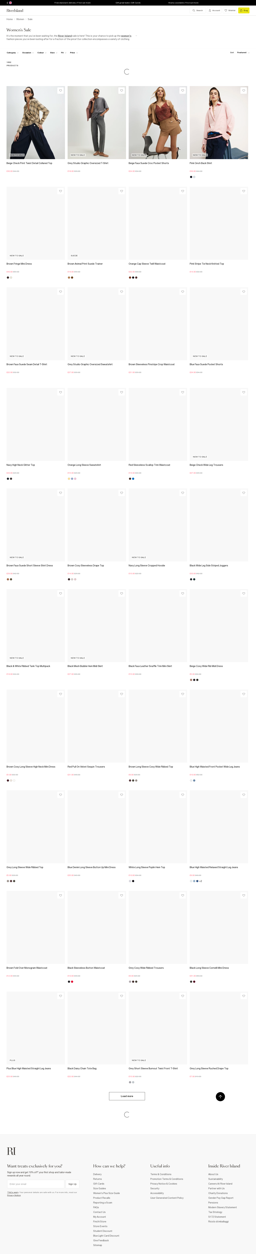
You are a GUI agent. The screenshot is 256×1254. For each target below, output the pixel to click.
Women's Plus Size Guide (106, 1193)
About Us (213, 1174)
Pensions (213, 1202)
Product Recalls (101, 1198)
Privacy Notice (14, 1195)
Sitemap (97, 1245)
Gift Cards (98, 1183)
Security (154, 1188)
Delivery (97, 1174)
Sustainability (215, 1179)
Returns (97, 1179)
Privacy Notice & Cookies (163, 1183)
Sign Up (72, 1184)
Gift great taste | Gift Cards (128, 3)
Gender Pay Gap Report (220, 1198)
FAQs (96, 1207)
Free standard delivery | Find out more (73, 3)
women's (126, 36)
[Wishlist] (60, 90)
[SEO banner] (72, 37)
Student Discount (102, 1231)
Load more (127, 1096)
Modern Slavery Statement (222, 1207)
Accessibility (157, 1193)
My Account (99, 1217)
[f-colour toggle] (42, 53)
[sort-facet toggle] (239, 53)
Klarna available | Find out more (183, 3)
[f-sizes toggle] (54, 53)
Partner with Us (216, 1188)
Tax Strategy (215, 1212)
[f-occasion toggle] (28, 53)
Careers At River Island (220, 1183)
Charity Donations (218, 1193)
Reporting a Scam (102, 1202)
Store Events (100, 1226)
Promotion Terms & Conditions (166, 1179)
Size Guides (99, 1188)
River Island (65, 36)
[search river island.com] (198, 10)
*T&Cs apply (12, 1192)
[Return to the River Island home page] (17, 10)
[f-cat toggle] (12, 53)
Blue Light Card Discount (106, 1235)
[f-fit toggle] (64, 53)
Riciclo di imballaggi (218, 1221)
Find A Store (99, 1221)
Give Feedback (101, 1240)
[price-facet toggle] (74, 53)
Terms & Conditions (160, 1174)
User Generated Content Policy (167, 1198)
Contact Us (99, 1212)
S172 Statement (217, 1217)
